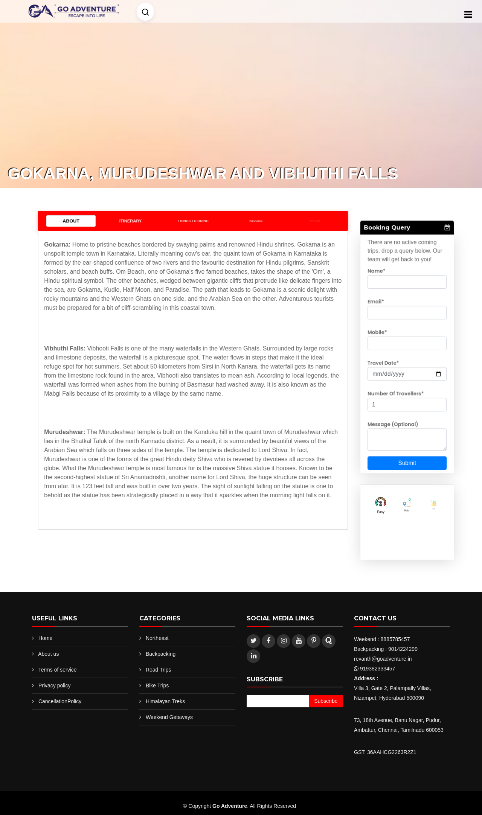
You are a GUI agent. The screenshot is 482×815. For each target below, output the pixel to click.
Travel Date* (387, 367)
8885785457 (395, 639)
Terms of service (57, 670)
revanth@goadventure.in (383, 659)
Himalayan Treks (165, 701)
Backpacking (160, 654)
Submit (407, 452)
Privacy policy (54, 685)
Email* (381, 315)
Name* (381, 288)
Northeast (157, 638)
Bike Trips (157, 685)
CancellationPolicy (59, 701)
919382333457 (377, 669)
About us (48, 654)
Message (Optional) (395, 419)
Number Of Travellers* (398, 393)
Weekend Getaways (169, 717)
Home (45, 638)
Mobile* (382, 341)
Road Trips (158, 670)
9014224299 (403, 649)
